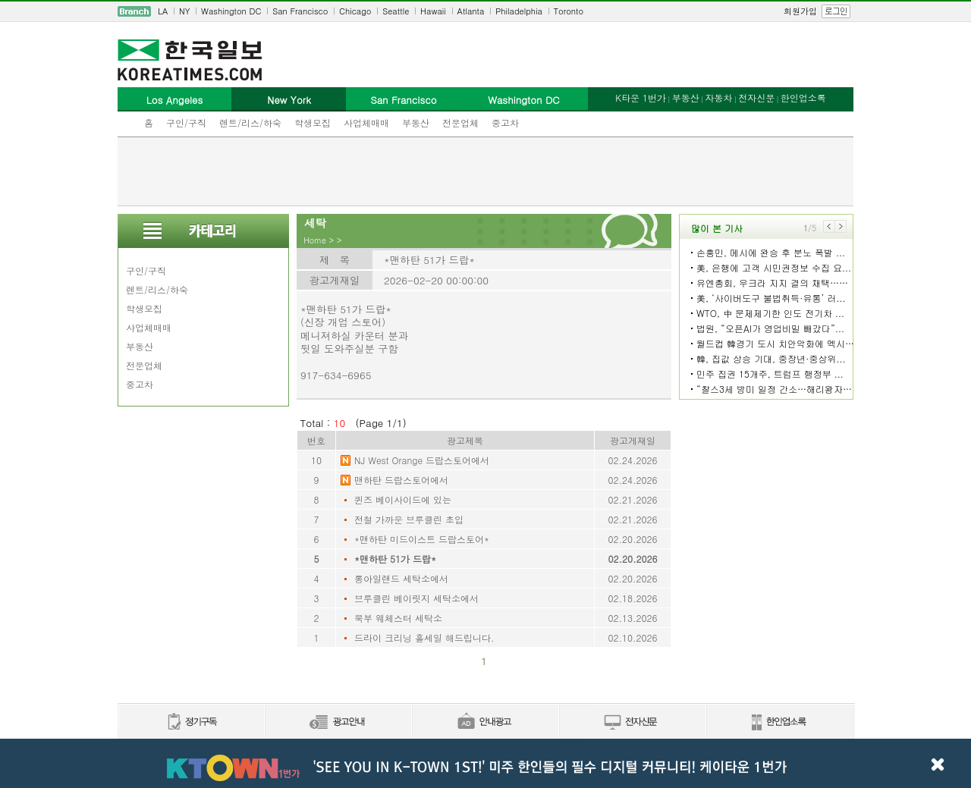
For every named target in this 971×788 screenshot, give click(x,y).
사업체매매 (366, 122)
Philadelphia (518, 11)
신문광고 (337, 722)
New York (288, 100)
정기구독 (191, 722)
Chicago (355, 11)
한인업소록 (803, 97)
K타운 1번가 (640, 97)
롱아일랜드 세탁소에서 (401, 578)
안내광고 (484, 722)
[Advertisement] (485, 171)
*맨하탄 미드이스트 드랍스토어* (421, 538)
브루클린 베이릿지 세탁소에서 (416, 598)
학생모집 (312, 122)
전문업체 (460, 122)
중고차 (505, 122)
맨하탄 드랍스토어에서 (401, 479)
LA (163, 11)
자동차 (718, 97)
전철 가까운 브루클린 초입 (409, 519)
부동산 (415, 122)
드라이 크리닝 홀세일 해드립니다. (424, 637)
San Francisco (300, 11)
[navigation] (485, 11)
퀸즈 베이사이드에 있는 (402, 499)
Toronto (568, 11)
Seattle (395, 11)
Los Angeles (174, 100)
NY (184, 11)
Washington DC (231, 11)
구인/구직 (186, 122)
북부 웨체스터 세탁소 (398, 617)
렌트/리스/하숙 (250, 122)
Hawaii (433, 11)
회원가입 (800, 11)
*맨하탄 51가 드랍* (395, 558)
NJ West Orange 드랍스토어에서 (421, 460)
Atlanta (471, 11)
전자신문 (756, 97)
